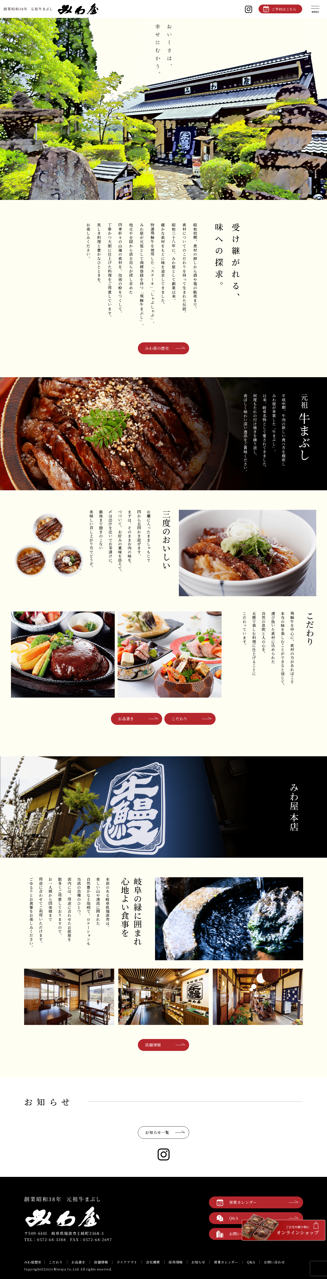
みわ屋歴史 (33, 1262)
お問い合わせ (274, 1262)
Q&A (251, 1262)
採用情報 (176, 1262)
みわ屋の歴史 (157, 348)
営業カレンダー (243, 1202)
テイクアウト (127, 1262)
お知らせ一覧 (157, 1132)
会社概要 (153, 1262)
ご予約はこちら (284, 9)
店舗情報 (153, 1045)
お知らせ (198, 1262)
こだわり (179, 718)
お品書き (126, 718)
